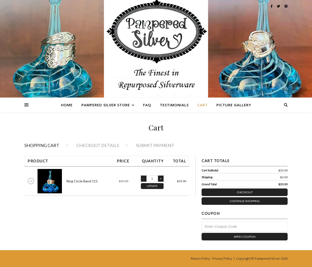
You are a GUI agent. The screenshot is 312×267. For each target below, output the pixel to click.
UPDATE (152, 186)
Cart (202, 104)
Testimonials (174, 104)
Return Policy (200, 258)
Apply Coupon (244, 236)
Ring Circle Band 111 (82, 181)
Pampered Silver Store (105, 104)
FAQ (147, 104)
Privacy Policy (222, 258)
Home (67, 104)
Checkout (262, 191)
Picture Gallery (233, 104)
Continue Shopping (245, 201)
